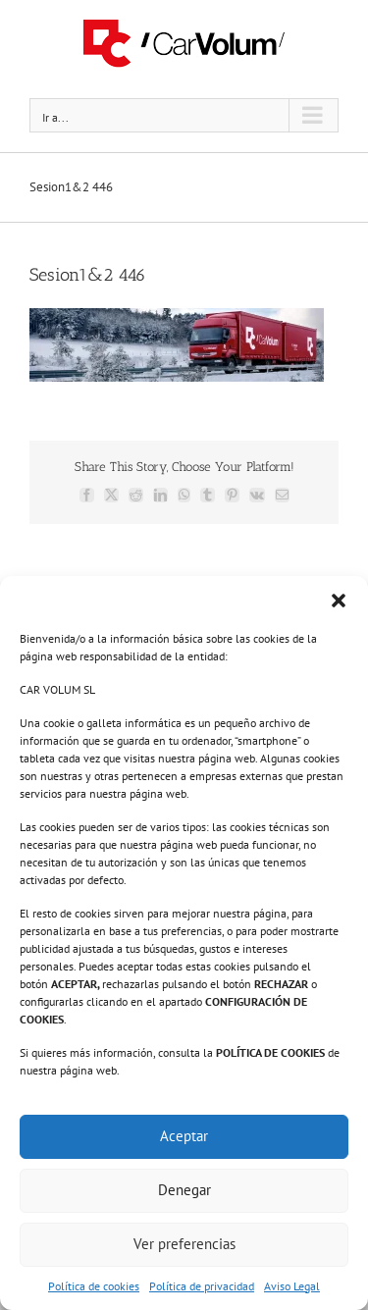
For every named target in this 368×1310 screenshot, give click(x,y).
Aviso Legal (292, 1286)
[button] (338, 600)
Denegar (184, 1189)
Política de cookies (93, 1286)
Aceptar (184, 1136)
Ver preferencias (184, 1243)
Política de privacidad (201, 1286)
